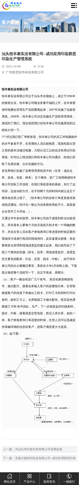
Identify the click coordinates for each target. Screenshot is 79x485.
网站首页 (10, 477)
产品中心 (29, 477)
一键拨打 (69, 477)
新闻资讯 (49, 477)
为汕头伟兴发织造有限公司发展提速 (38, 449)
